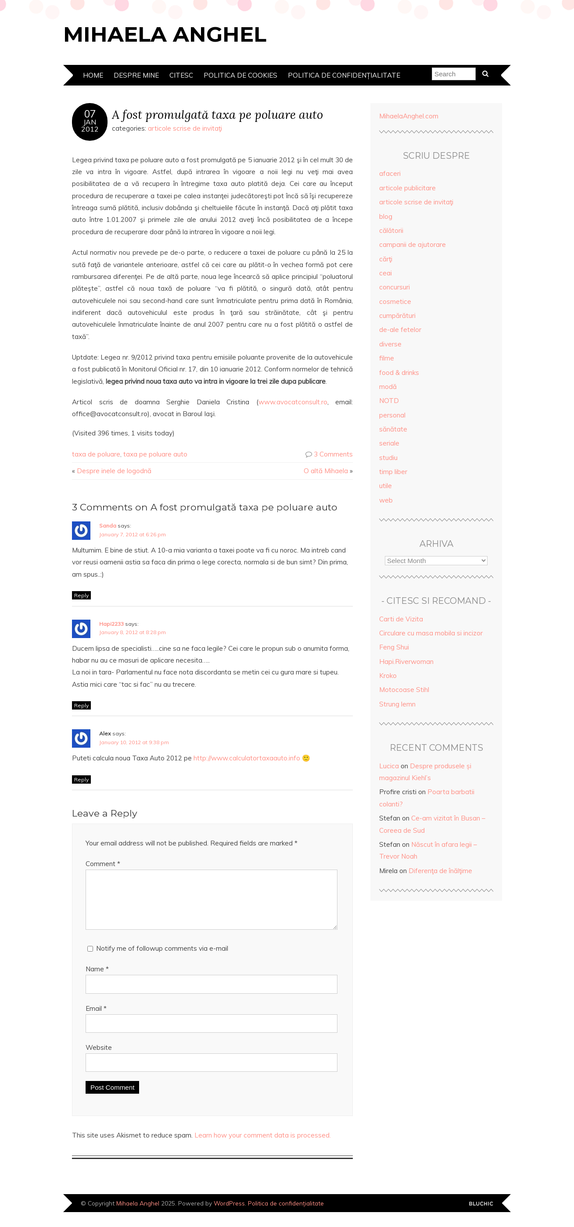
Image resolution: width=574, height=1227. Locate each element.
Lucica (389, 766)
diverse (390, 344)
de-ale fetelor (400, 329)
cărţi (385, 259)
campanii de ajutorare (412, 244)
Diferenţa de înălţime (440, 871)
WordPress (229, 1213)
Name (97, 979)
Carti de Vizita (401, 619)
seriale (389, 443)
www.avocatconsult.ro (292, 402)
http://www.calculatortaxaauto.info (247, 758)
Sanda (107, 525)
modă (388, 386)
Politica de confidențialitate (344, 75)
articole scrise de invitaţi (185, 128)
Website (99, 1058)
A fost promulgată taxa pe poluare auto (217, 114)
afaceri (390, 173)
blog (385, 216)
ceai (385, 273)
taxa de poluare (96, 454)
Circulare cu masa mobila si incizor (431, 633)
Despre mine (136, 75)
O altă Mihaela (326, 471)
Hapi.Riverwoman (406, 661)
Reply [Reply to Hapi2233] (81, 705)
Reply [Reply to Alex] (81, 779)
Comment (103, 864)
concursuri (394, 287)
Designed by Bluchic (481, 1214)
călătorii (391, 230)
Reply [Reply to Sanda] (81, 595)
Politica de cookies (240, 75)
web (386, 500)
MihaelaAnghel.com (408, 116)
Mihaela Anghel (164, 34)
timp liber (393, 471)
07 (90, 114)
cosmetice (395, 301)
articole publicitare (407, 188)
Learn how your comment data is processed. (262, 1145)
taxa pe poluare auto (155, 454)
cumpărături (397, 315)
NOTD (389, 400)
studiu (388, 457)
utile (385, 486)
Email (96, 1019)
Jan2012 (90, 125)
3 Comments (333, 454)
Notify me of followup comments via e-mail (162, 959)
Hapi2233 (111, 624)
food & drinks (399, 372)
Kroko (388, 675)
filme (386, 358)
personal (392, 415)
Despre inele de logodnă (114, 471)
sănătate (393, 429)
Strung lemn (397, 704)
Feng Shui (394, 647)
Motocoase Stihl (404, 689)
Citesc (181, 75)
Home (93, 75)
